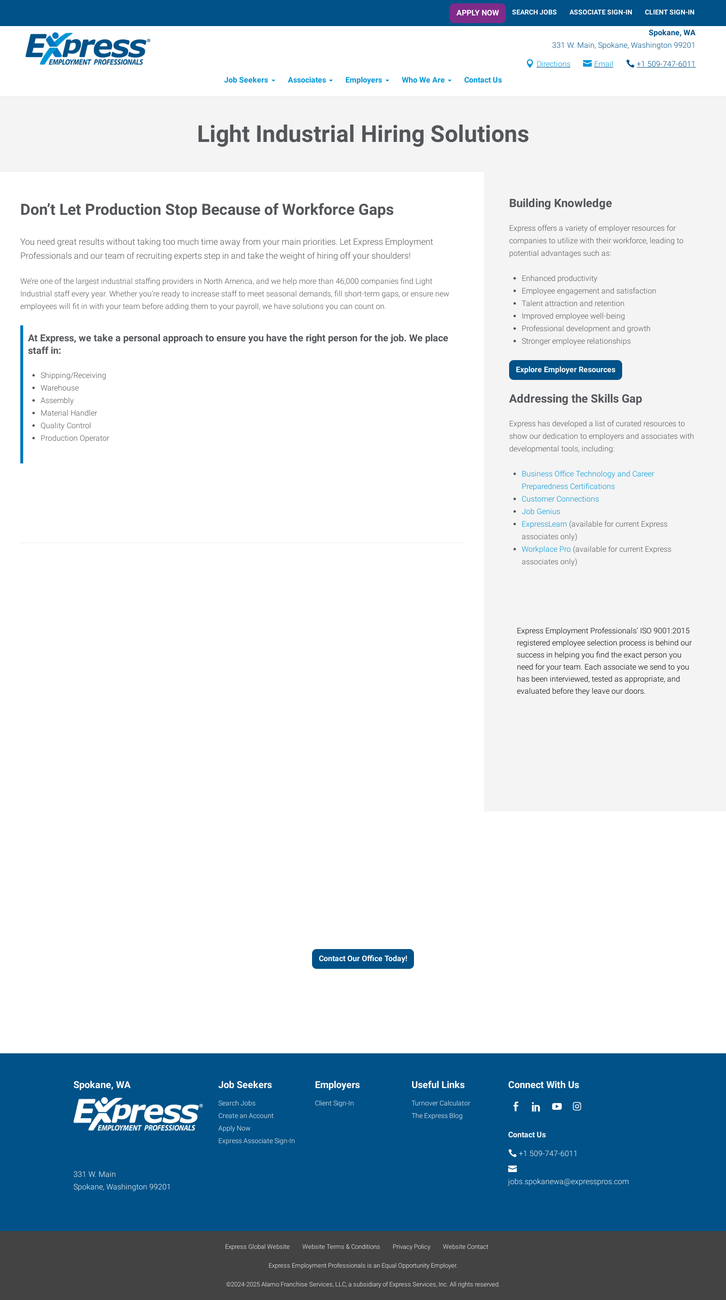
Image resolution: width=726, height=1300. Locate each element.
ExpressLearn (544, 524)
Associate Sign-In (600, 12)
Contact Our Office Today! (363, 959)
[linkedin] (536, 1106)
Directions (552, 64)
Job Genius (541, 512)
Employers (363, 80)
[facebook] (516, 1106)
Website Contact (465, 1246)
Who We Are (423, 80)
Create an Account (246, 1115)
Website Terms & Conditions (341, 1246)
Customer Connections (560, 499)
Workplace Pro (546, 549)
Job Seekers (246, 80)
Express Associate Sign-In (256, 1141)
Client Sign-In (670, 12)
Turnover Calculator (441, 1103)
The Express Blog (437, 1115)
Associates (307, 80)
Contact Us (483, 80)
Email (602, 64)
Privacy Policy (411, 1246)
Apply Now (477, 12)
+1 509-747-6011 (665, 64)
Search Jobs (534, 12)
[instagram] (577, 1106)
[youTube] (557, 1106)
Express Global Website (257, 1246)
